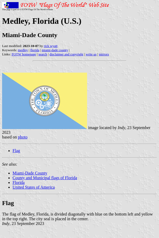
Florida (19, 182)
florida (34, 50)
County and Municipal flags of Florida (45, 178)
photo (22, 137)
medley (23, 50)
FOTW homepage (24, 54)
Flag (16, 150)
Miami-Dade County (30, 173)
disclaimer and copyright (66, 54)
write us (91, 54)
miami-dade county (55, 50)
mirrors (104, 54)
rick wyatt (51, 46)
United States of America (34, 187)
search (42, 54)
